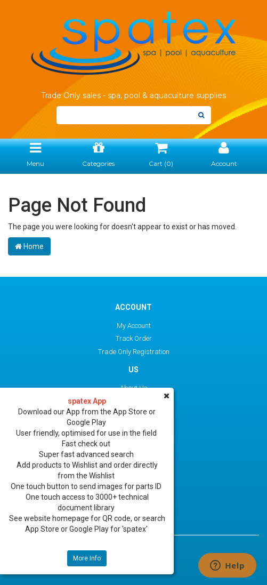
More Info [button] (87, 558)
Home (29, 246)
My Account (134, 326)
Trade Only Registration (133, 352)
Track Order (134, 338)
